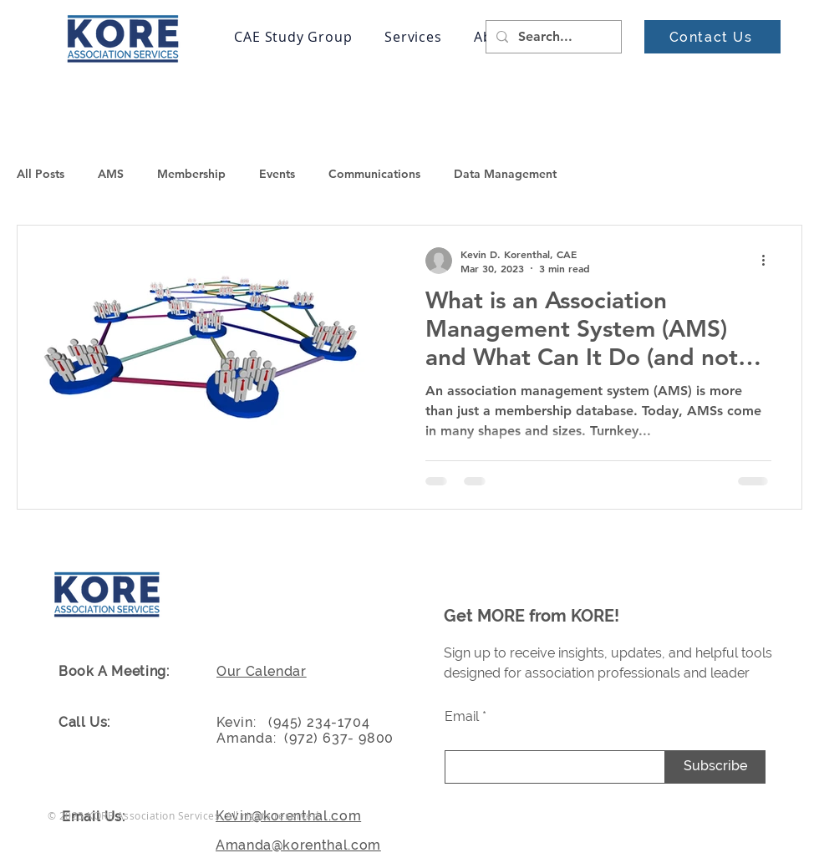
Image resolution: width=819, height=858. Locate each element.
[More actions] (769, 261)
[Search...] (552, 37)
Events (277, 173)
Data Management (505, 173)
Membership (191, 173)
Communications (374, 173)
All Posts (40, 173)
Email (462, 716)
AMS (111, 173)
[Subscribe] (715, 767)
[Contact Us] (712, 36)
